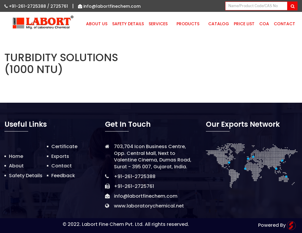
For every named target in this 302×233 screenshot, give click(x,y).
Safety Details (128, 24)
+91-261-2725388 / (27, 6)
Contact (284, 24)
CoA (264, 24)
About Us (96, 24)
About (16, 165)
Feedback (63, 175)
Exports (60, 156)
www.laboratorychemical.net (149, 205)
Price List (244, 24)
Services (160, 24)
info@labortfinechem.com (109, 6)
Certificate (64, 146)
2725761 (59, 6)
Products (190, 24)
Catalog (218, 24)
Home (16, 156)
